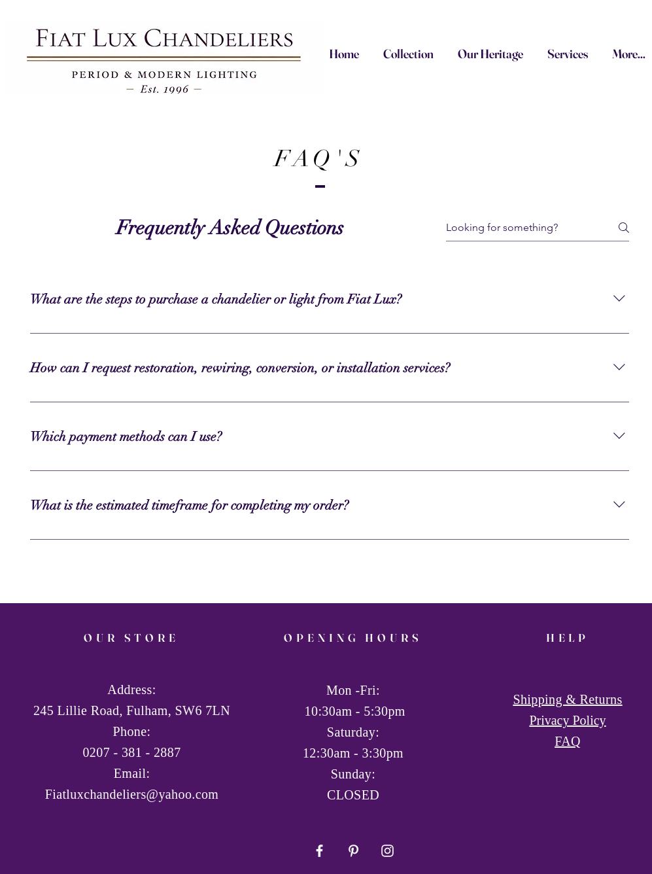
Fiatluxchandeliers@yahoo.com (132, 794)
